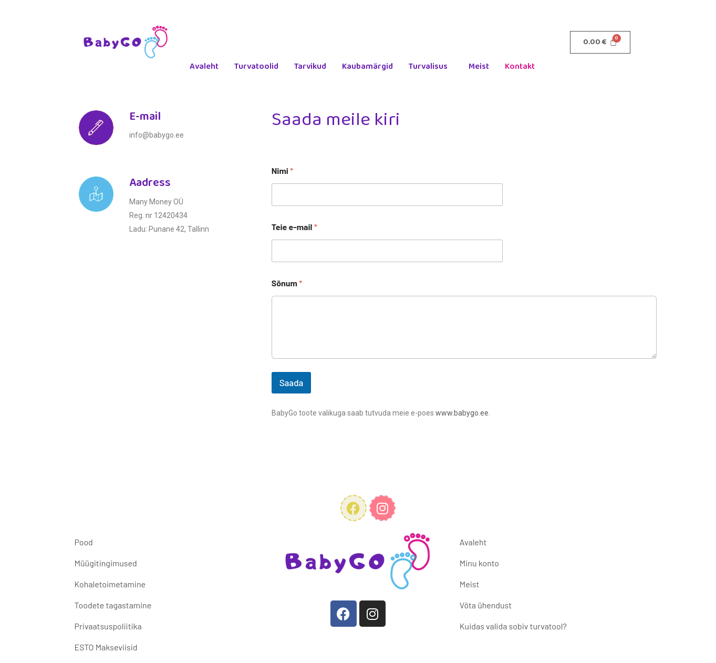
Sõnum (287, 283)
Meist (479, 66)
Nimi (283, 170)
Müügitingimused (106, 563)
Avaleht (204, 66)
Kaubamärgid (367, 66)
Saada (291, 382)
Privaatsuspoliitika (108, 626)
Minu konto (479, 563)
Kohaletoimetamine (110, 584)
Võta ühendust (486, 605)
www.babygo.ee (462, 413)
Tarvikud (310, 66)
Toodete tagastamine (113, 605)
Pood (84, 542)
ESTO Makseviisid (106, 647)
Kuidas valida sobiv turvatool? (513, 626)
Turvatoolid (256, 66)
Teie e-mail (294, 227)
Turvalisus (428, 66)
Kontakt (520, 66)
